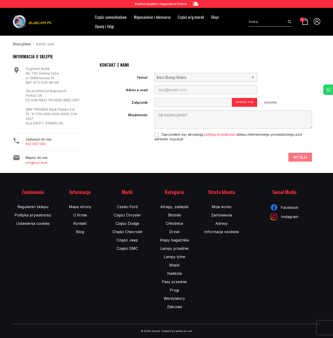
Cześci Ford (127, 206)
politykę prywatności (219, 134)
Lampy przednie (174, 248)
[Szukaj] (268, 21)
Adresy (221, 223)
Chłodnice (174, 223)
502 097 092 (36, 144)
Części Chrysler (127, 215)
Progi (174, 290)
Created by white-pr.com (176, 331)
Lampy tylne (174, 256)
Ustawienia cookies (33, 223)
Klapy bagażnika (174, 240)
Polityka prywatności (33, 215)
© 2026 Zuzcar (150, 331)
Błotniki (174, 215)
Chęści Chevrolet (127, 231)
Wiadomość (138, 115)
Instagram (284, 216)
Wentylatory (174, 298)
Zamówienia (221, 215)
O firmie (80, 215)
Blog (80, 231)
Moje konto (221, 206)
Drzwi (174, 231)
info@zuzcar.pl (36, 162)
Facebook (284, 207)
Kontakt (80, 223)
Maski (174, 265)
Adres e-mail (137, 90)
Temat (142, 77)
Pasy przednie (174, 281)
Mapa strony (80, 206)
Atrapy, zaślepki (174, 206)
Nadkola (174, 273)
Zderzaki (174, 306)
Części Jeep (127, 240)
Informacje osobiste (221, 231)
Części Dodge (127, 223)
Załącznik (140, 102)
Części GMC (127, 248)
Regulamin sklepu (32, 206)
